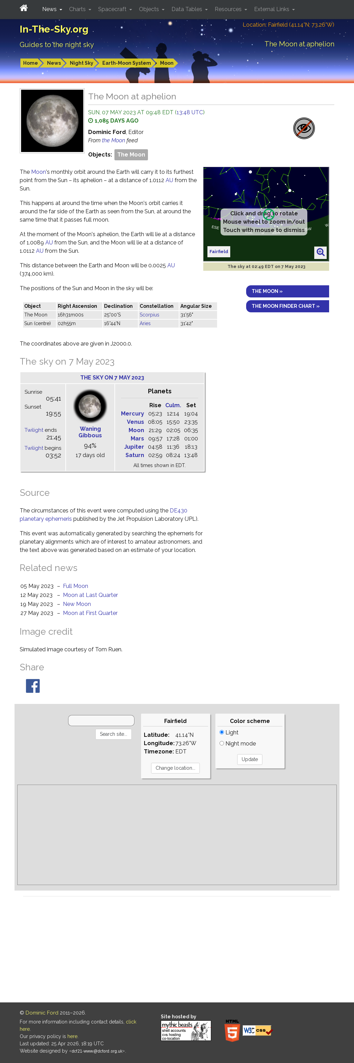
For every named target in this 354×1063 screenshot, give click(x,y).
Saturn (134, 455)
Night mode (238, 743)
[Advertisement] (177, 834)
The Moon (131, 154)
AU (169, 180)
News (54, 63)
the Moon (114, 140)
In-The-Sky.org (54, 29)
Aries (145, 323)
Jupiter (134, 447)
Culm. (173, 405)
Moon (167, 63)
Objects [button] (149, 9)
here (72, 1036)
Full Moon (75, 586)
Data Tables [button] (187, 9)
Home (30, 63)
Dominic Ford (42, 1013)
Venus (135, 422)
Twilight (34, 430)
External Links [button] (272, 9)
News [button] (50, 9)
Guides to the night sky (57, 45)
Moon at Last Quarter (90, 595)
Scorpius (149, 315)
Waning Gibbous (90, 432)
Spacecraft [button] (113, 9)
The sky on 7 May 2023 (112, 377)
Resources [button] (229, 9)
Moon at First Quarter (90, 613)
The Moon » (267, 291)
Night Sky (81, 63)
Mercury (132, 413)
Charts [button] (78, 9)
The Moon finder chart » (286, 306)
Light (229, 732)
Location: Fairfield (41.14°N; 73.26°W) (288, 24)
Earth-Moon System (126, 63)
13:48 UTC (190, 112)
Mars (137, 438)
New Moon (77, 604)
